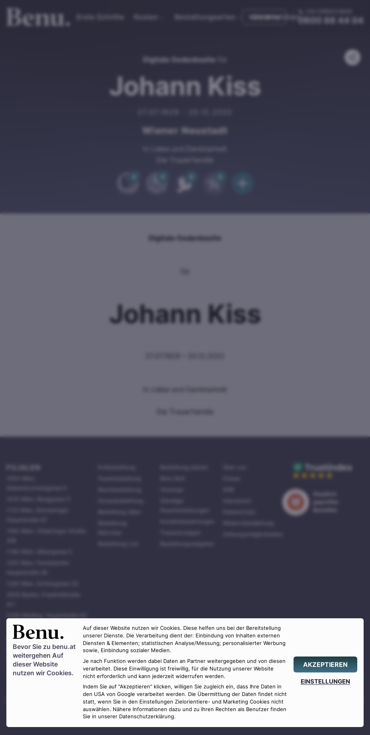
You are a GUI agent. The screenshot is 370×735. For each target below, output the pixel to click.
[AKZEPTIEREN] (325, 664)
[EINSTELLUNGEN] (325, 681)
